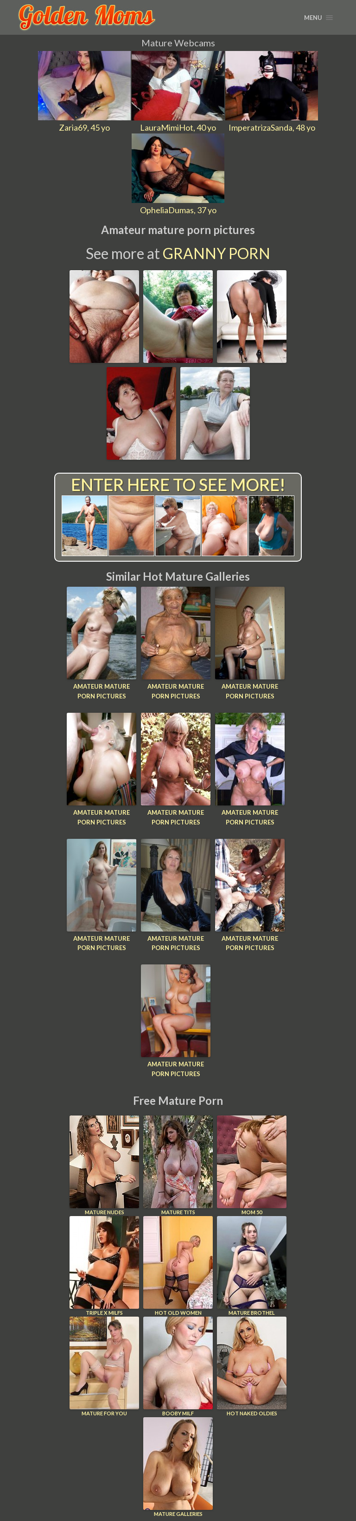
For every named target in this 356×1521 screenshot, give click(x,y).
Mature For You (104, 1366)
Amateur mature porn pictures (101, 691)
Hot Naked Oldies (251, 1366)
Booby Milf (178, 1366)
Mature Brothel (251, 1266)
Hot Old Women (178, 1266)
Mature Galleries (178, 1467)
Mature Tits (178, 1165)
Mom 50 (251, 1165)
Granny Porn (216, 253)
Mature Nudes (104, 1165)
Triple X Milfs (104, 1266)
